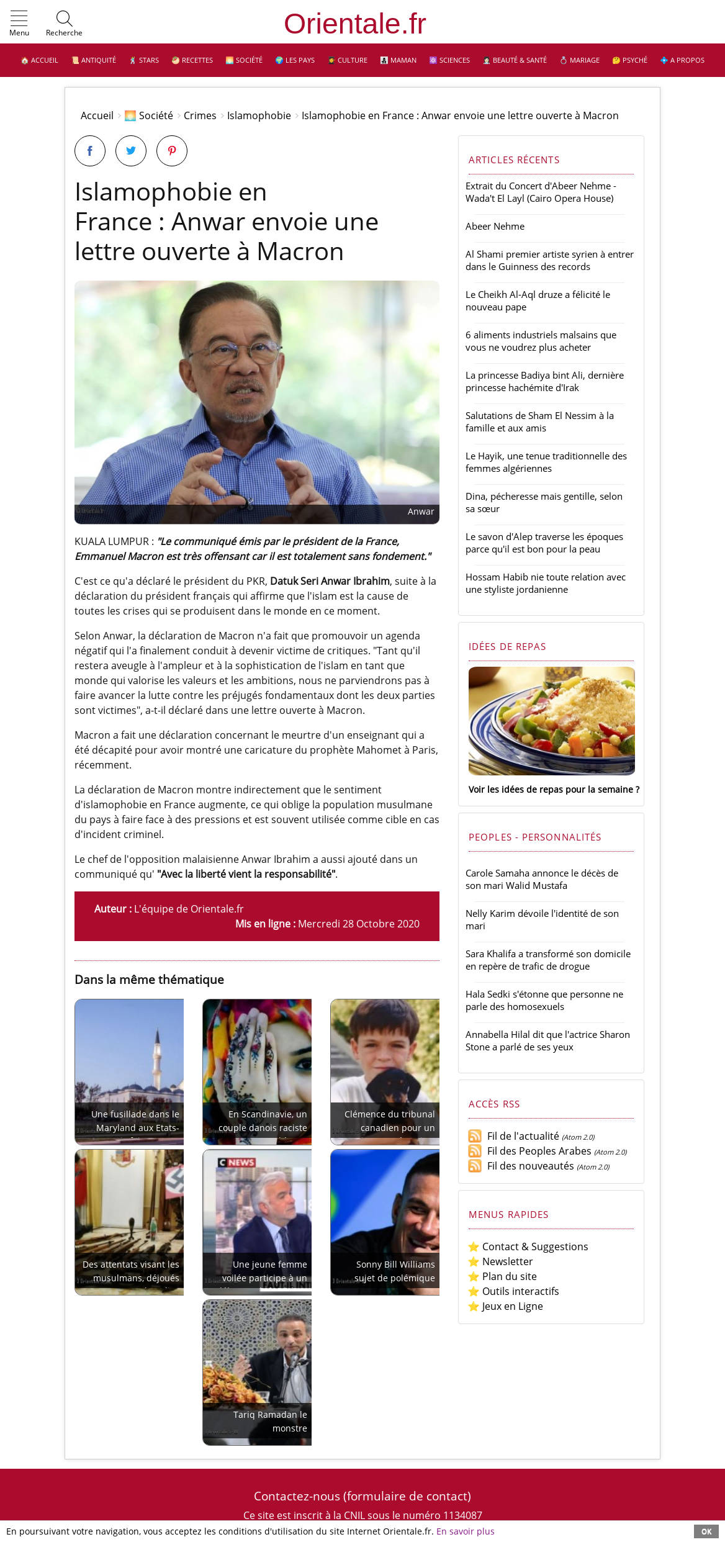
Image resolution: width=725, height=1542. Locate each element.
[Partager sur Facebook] (90, 150)
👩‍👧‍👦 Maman (398, 60)
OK (706, 1531)
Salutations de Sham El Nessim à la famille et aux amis (540, 421)
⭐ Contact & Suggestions (527, 1246)
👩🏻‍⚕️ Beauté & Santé (514, 60)
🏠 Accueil (39, 60)
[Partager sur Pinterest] (171, 150)
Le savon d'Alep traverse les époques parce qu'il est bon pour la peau (544, 542)
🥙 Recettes (192, 60)
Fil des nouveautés (520, 1166)
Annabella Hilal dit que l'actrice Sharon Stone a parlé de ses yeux (548, 1040)
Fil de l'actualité (513, 1136)
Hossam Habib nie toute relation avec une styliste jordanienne (546, 582)
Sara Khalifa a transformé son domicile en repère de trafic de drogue (548, 959)
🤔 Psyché (629, 60)
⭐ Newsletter (500, 1261)
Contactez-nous (297, 1495)
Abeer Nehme (495, 226)
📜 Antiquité (93, 60)
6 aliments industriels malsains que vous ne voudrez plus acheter (541, 340)
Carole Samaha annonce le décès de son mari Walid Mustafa (542, 879)
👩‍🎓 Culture (347, 60)
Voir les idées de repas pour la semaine (551, 789)
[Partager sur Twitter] (130, 150)
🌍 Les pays (295, 60)
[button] (19, 24)
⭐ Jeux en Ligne (505, 1306)
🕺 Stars (143, 60)
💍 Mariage (579, 60)
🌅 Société (244, 60)
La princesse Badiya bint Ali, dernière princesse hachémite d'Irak (545, 381)
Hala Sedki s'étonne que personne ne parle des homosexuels (544, 1000)
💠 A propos (682, 60)
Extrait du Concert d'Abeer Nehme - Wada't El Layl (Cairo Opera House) (541, 191)
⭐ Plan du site (502, 1276)
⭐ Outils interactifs (513, 1291)
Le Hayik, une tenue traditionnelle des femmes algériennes (546, 461)
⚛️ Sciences (449, 60)
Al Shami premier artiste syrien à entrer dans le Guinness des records (550, 260)
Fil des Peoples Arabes (529, 1151)
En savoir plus (465, 1531)
